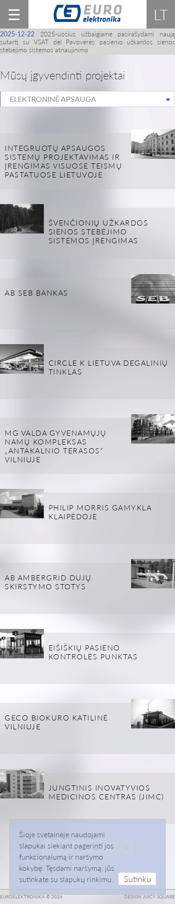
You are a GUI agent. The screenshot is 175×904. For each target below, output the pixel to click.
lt (161, 14)
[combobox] (87, 99)
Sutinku (137, 879)
